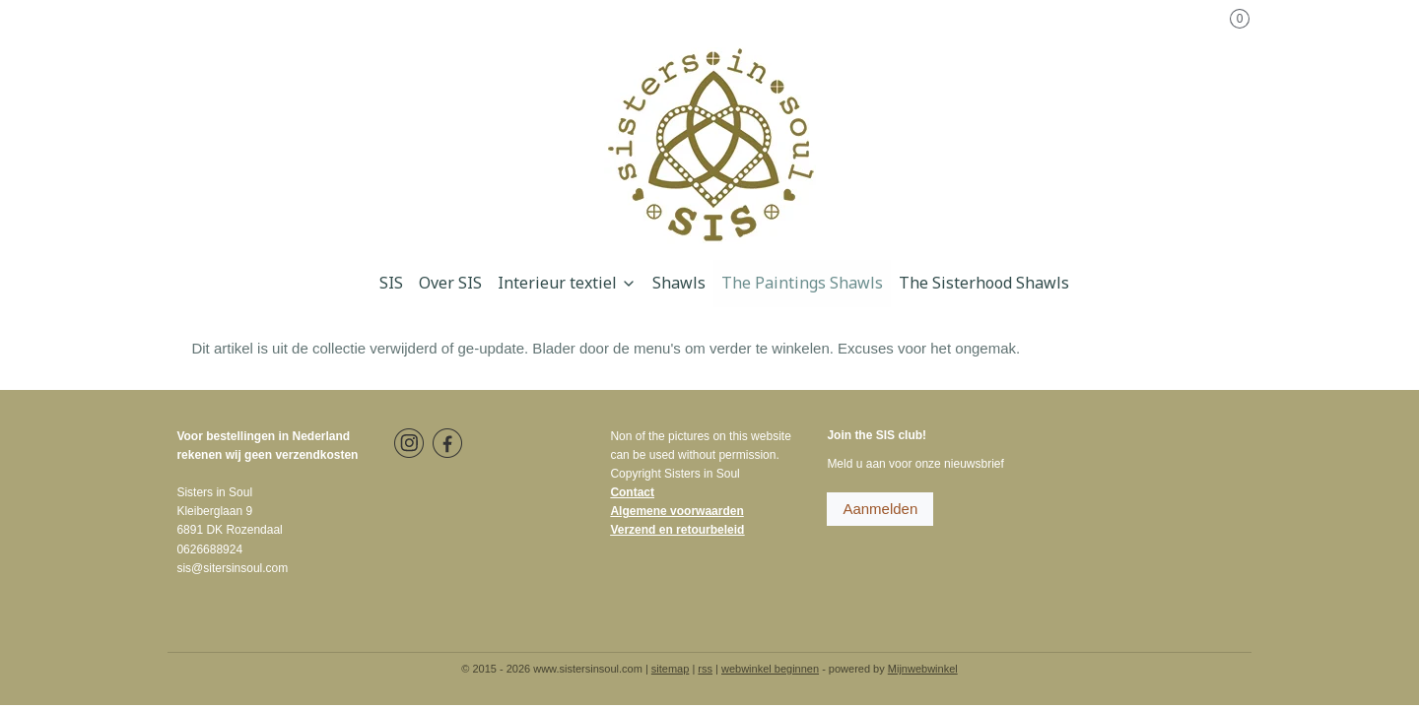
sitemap (670, 669)
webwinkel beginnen (770, 669)
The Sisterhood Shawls (984, 282)
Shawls (679, 282)
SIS (391, 282)
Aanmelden (880, 508)
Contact (632, 492)
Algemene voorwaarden (676, 511)
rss (705, 669)
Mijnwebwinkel (923, 669)
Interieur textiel (567, 282)
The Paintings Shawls (802, 282)
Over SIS (450, 282)
